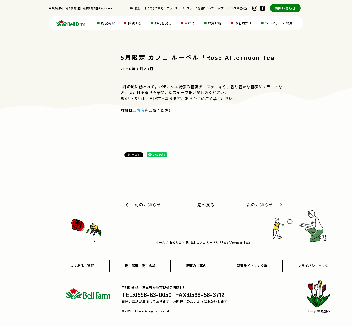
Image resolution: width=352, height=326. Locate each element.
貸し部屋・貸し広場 (140, 265)
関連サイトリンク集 (252, 265)
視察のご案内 (196, 265)
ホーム (160, 242)
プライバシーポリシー (315, 265)
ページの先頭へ (318, 297)
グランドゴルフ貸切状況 (232, 8)
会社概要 (135, 8)
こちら (139, 110)
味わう (190, 23)
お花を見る (163, 23)
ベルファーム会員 (279, 23)
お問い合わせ (285, 8)
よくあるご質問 (153, 8)
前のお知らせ (148, 205)
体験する (135, 23)
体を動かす (243, 23)
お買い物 (215, 23)
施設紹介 (108, 23)
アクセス (172, 8)
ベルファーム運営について (198, 8)
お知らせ (175, 242)
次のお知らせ (260, 205)
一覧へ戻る (204, 205)
